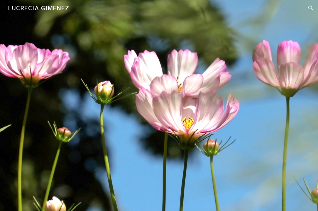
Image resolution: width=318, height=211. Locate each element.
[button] (311, 8)
